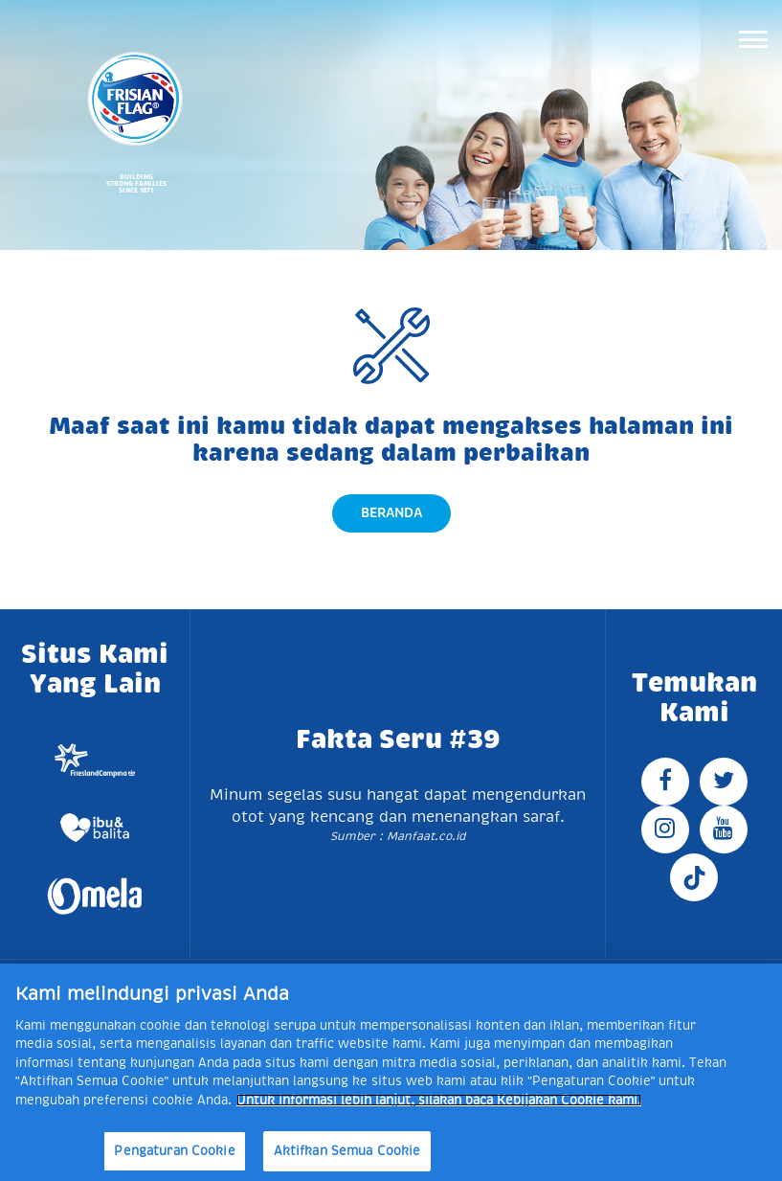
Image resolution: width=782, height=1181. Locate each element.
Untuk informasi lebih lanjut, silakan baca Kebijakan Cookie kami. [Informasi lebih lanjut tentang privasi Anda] (438, 1100)
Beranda (391, 512)
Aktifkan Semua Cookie (347, 1151)
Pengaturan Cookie (174, 1151)
